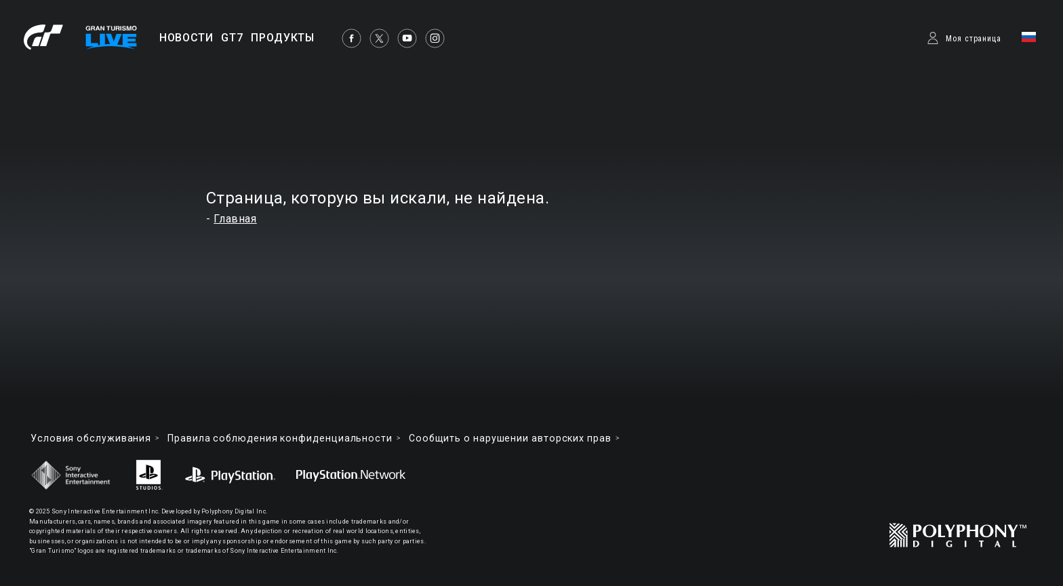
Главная (235, 218)
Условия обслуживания (91, 438)
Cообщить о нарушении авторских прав (510, 438)
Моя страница (973, 38)
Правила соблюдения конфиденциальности (280, 438)
